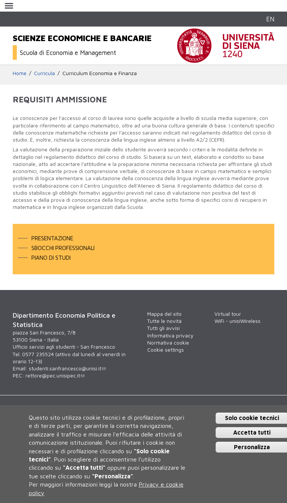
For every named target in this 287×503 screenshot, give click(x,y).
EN (270, 18)
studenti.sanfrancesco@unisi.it (67, 368)
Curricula (44, 73)
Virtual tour (228, 314)
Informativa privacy (170, 336)
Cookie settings (165, 350)
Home (20, 73)
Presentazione (52, 238)
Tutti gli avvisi (163, 328)
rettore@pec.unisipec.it (54, 376)
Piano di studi (51, 257)
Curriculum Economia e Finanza (99, 73)
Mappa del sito (164, 314)
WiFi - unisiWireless (237, 321)
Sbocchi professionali (63, 247)
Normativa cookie (168, 343)
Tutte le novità (164, 321)
